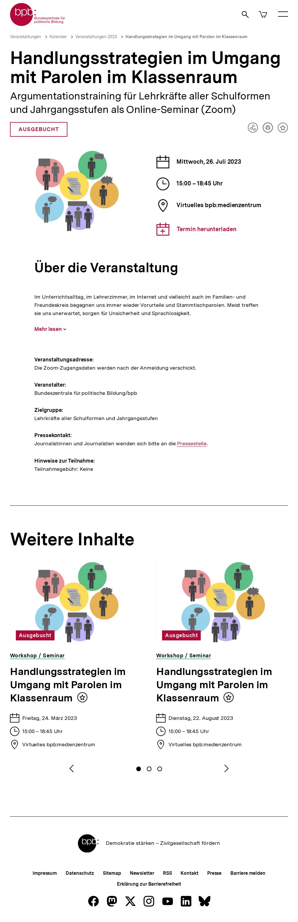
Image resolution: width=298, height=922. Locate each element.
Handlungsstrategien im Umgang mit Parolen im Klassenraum (186, 36)
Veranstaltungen (25, 36)
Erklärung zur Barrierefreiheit (149, 884)
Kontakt (189, 873)
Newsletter (142, 873)
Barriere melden (247, 873)
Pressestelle (191, 443)
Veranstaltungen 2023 (96, 36)
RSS (167, 873)
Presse (214, 873)
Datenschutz (80, 873)
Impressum (45, 873)
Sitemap (112, 873)
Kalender (58, 36)
